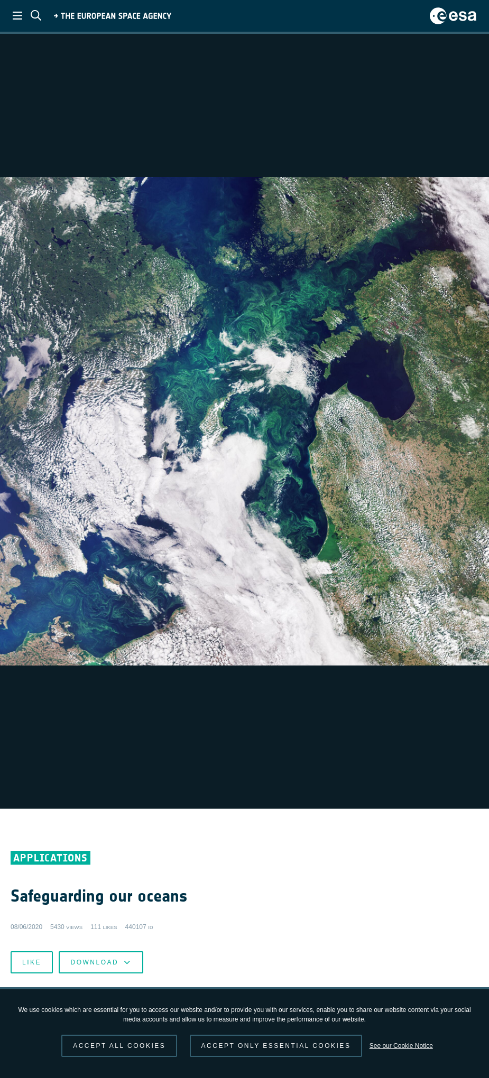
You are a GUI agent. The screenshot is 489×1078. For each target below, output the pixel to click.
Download (100, 962)
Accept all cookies (119, 1045)
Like (31, 962)
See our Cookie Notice (401, 1045)
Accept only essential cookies (276, 1045)
